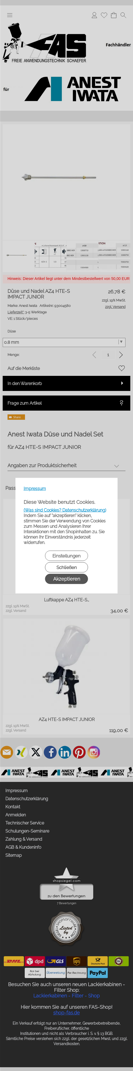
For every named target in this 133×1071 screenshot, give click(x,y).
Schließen (66, 567)
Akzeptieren (66, 578)
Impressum (35, 488)
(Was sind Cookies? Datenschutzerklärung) (65, 509)
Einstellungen (66, 555)
